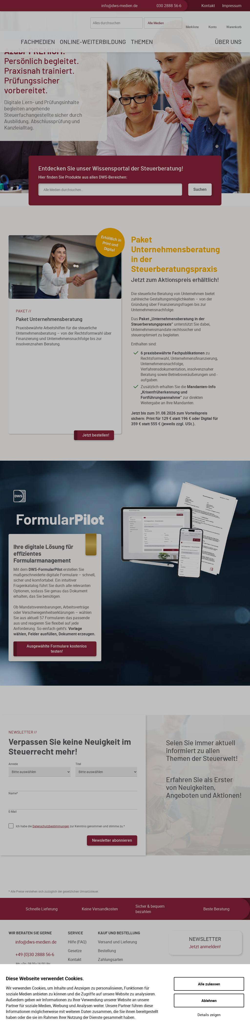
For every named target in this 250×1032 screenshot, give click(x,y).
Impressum (231, 5)
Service (75, 933)
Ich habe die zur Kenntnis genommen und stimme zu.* (70, 826)
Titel (78, 764)
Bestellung (107, 950)
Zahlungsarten (110, 959)
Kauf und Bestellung (119, 933)
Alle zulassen (209, 983)
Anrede (13, 764)
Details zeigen (209, 1014)
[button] (163, 23)
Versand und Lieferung (117, 942)
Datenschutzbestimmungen (50, 826)
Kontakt (208, 5)
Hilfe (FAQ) (77, 942)
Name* (13, 793)
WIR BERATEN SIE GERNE (30, 933)
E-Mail (13, 811)
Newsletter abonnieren (112, 840)
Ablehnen (209, 1000)
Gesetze (75, 950)
